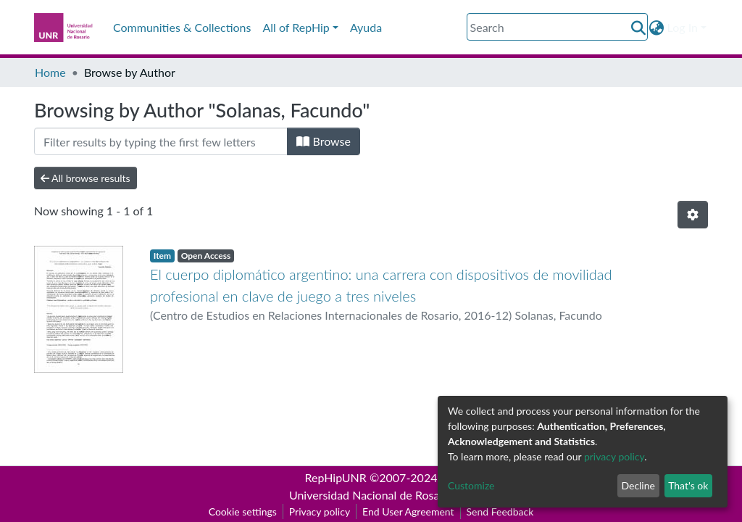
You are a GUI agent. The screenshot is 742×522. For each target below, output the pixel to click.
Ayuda (366, 27)
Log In (682, 27)
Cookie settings (243, 511)
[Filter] (161, 141)
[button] (657, 27)
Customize (471, 485)
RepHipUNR (336, 477)
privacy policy (614, 456)
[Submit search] (639, 27)
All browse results (85, 178)
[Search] (557, 27)
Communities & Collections (182, 27)
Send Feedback (500, 511)
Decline (638, 485)
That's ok (688, 485)
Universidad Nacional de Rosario (371, 495)
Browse (323, 141)
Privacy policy (319, 511)
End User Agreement (408, 511)
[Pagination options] (693, 214)
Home (50, 72)
